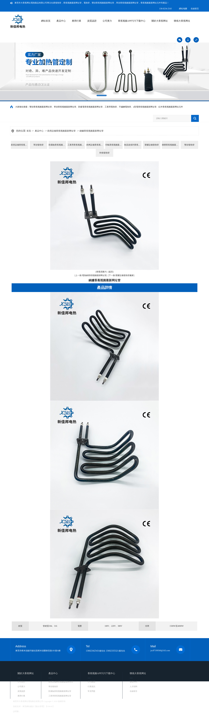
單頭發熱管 (38, 145)
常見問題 (91, 691)
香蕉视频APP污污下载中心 (131, 21)
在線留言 (195, 9)
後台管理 (39, 706)
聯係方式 (133, 682)
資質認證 (92, 21)
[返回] (110, 272)
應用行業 (76, 21)
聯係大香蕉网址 (182, 21)
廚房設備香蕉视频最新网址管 (61, 131)
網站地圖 (183, 9)
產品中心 (61, 21)
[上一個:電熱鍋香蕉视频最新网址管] (91, 275)
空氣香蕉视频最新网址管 (114, 145)
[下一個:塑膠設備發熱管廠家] (121, 275)
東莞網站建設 (28, 706)
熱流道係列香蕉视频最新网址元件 (133, 145)
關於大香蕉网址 (160, 21)
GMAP (50, 706)
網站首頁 (45, 21)
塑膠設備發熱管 (152, 145)
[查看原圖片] (101, 272)
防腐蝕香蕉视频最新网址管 (57, 145)
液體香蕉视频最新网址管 (170, 145)
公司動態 (91, 682)
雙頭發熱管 (189, 145)
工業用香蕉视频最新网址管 (76, 145)
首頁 (29, 131)
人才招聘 (133, 686)
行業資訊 (91, 686)
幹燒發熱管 (104, 153)
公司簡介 (21, 682)
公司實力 (107, 21)
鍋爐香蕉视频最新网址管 (91, 131)
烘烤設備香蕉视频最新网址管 (95, 145)
